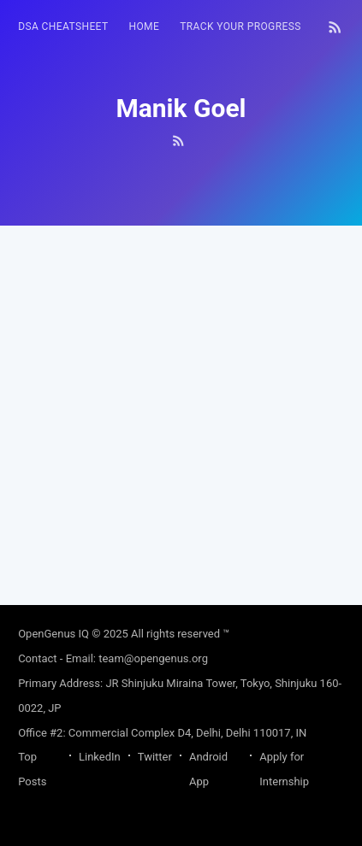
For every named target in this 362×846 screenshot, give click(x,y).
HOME (144, 26)
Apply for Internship (284, 769)
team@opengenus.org (153, 658)
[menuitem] (63, 27)
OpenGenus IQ (53, 633)
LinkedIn (100, 756)
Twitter (155, 756)
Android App (208, 769)
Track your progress (240, 26)
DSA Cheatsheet (63, 26)
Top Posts (32, 769)
